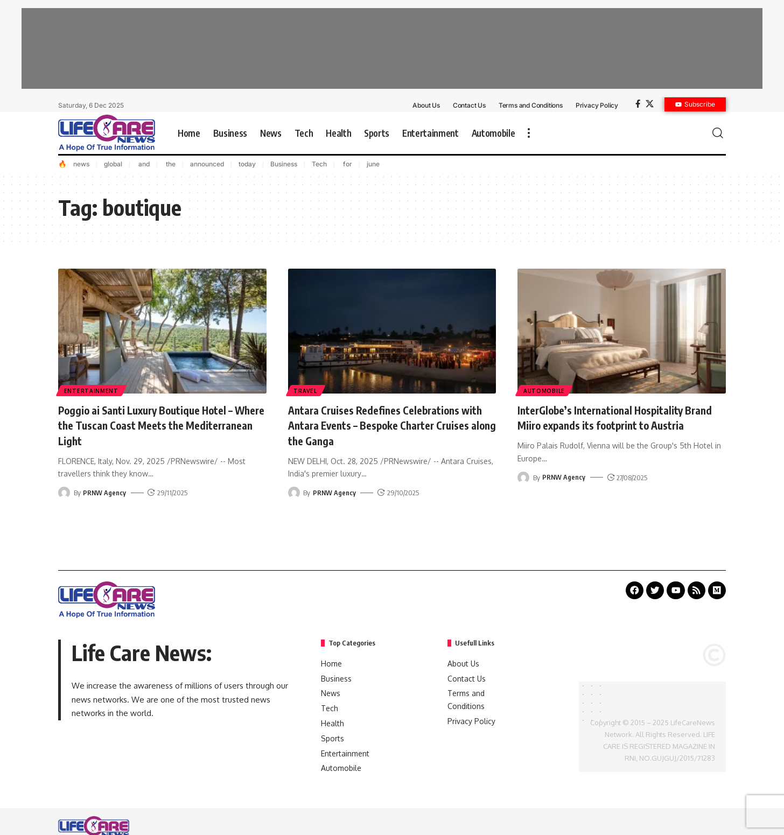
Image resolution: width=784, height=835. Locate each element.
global (113, 164)
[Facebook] (638, 104)
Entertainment (92, 390)
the (170, 164)
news (81, 164)
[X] (649, 104)
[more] (528, 133)
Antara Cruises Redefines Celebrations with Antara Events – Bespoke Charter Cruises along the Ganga (384, 425)
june (373, 164)
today (247, 164)
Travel (306, 390)
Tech (319, 164)
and (143, 164)
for (346, 164)
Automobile (544, 390)
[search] (717, 133)
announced (207, 164)
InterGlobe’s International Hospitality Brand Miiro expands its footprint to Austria (610, 425)
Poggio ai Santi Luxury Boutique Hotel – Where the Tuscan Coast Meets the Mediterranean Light (158, 425)
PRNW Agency (105, 492)
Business (283, 164)
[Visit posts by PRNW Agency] (64, 493)
